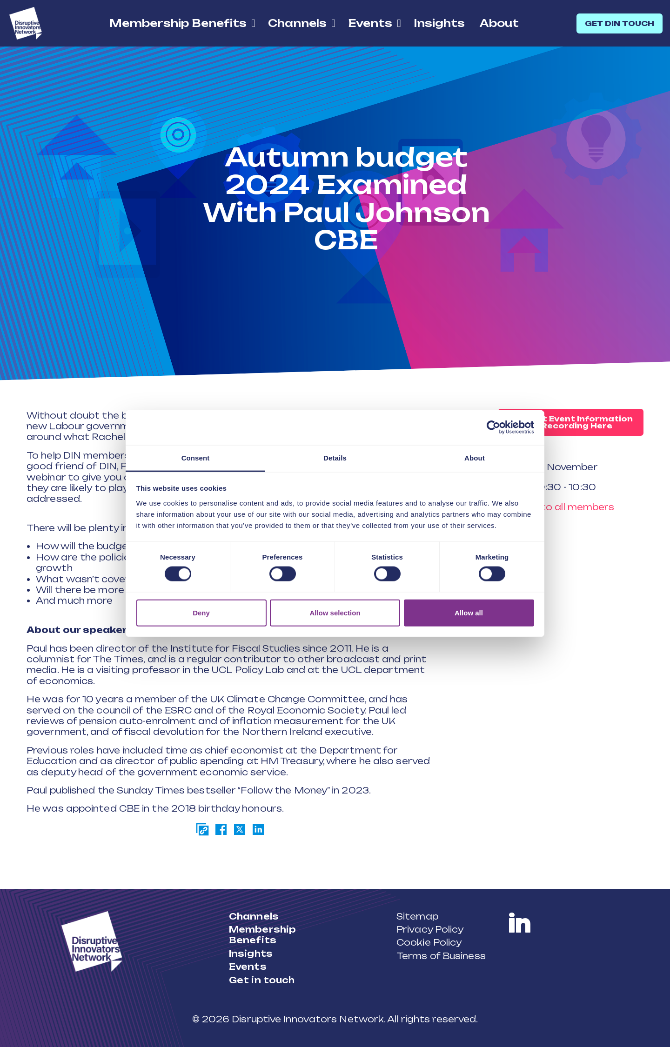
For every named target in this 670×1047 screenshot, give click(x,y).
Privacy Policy (429, 929)
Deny (201, 612)
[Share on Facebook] (221, 829)
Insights (439, 23)
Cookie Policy (429, 942)
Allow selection (334, 612)
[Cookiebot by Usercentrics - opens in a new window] (493, 427)
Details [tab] (335, 457)
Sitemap (417, 916)
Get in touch (262, 980)
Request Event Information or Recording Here (571, 422)
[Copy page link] (202, 829)
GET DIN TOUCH (619, 23)
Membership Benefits (178, 23)
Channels (297, 23)
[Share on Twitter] (239, 829)
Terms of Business (441, 956)
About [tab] (474, 457)
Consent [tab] (195, 457)
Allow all (469, 612)
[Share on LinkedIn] (258, 829)
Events (370, 23)
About (499, 23)
